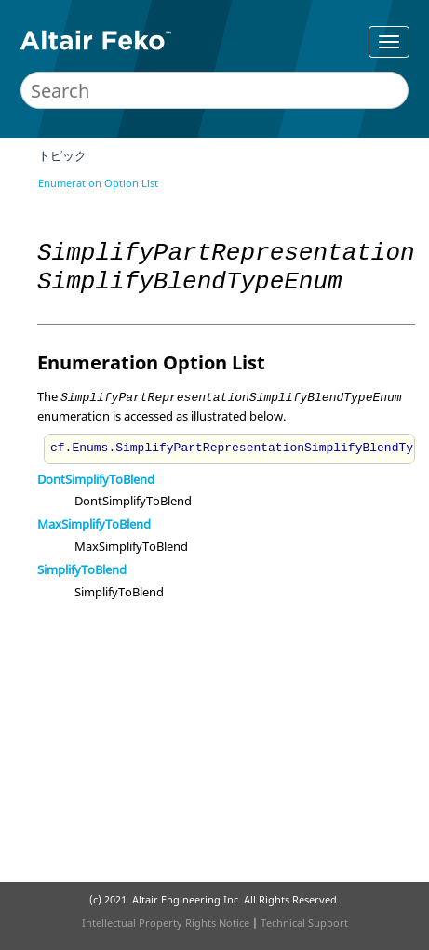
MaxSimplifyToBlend (94, 523)
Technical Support (304, 923)
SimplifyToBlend (82, 569)
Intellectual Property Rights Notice (165, 923)
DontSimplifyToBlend (95, 479)
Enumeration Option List (98, 183)
